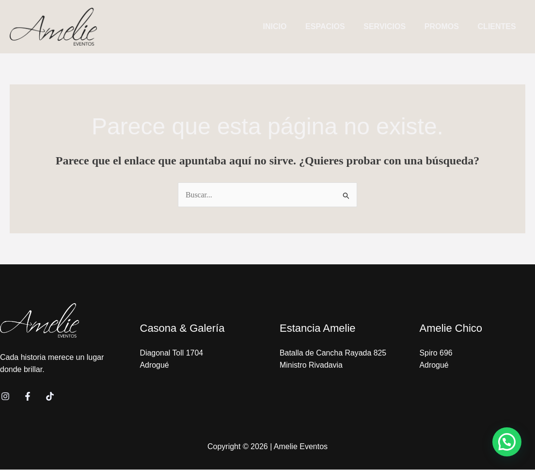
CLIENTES (498, 26)
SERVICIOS (393, 26)
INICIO (289, 26)
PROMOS (446, 26)
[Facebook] (27, 396)
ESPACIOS (336, 26)
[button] (506, 441)
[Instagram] (5, 396)
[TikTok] (50, 396)
